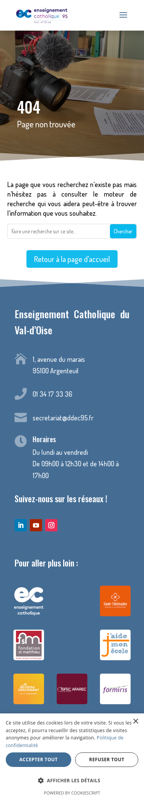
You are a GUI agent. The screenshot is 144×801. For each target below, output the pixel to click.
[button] (72, 781)
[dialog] (72, 757)
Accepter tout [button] (38, 759)
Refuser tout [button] (106, 759)
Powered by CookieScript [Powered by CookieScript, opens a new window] (72, 793)
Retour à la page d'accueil (72, 259)
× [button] (135, 721)
